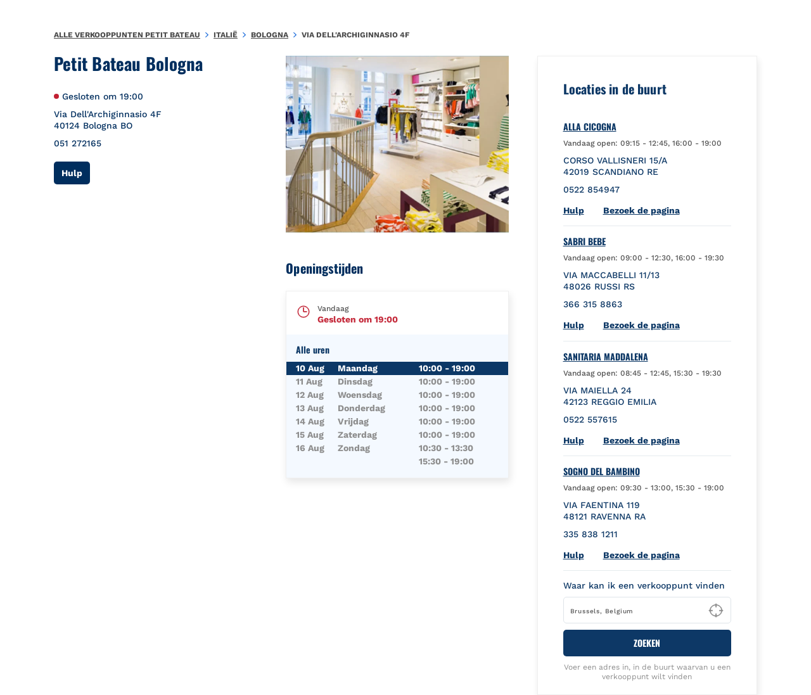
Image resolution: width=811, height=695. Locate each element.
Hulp (75, 172)
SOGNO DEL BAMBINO (601, 471)
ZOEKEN (647, 642)
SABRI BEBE (584, 241)
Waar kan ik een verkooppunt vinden (644, 585)
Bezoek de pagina (641, 210)
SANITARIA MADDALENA (605, 356)
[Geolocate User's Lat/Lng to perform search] (716, 610)
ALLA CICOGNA (589, 126)
